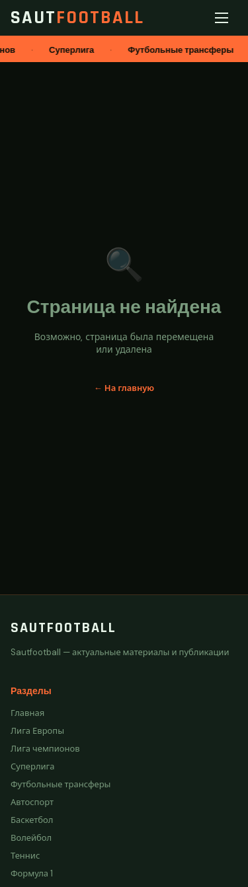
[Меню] (224, 18)
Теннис (25, 855)
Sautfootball (63, 628)
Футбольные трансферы (60, 784)
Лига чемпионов (45, 748)
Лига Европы (37, 730)
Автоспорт (32, 802)
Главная (27, 713)
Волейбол (31, 837)
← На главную (124, 388)
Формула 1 (32, 873)
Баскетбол (32, 820)
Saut (77, 18)
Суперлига (33, 766)
